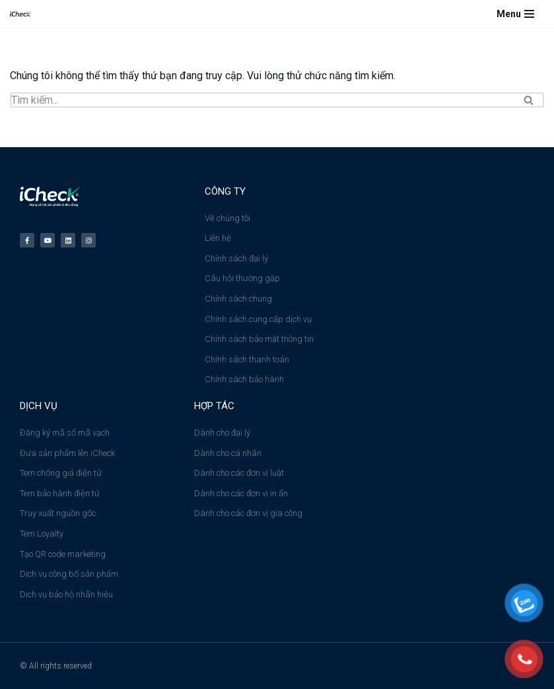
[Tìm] (262, 100)
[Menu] (515, 14)
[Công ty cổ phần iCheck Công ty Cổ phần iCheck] (24, 13)
